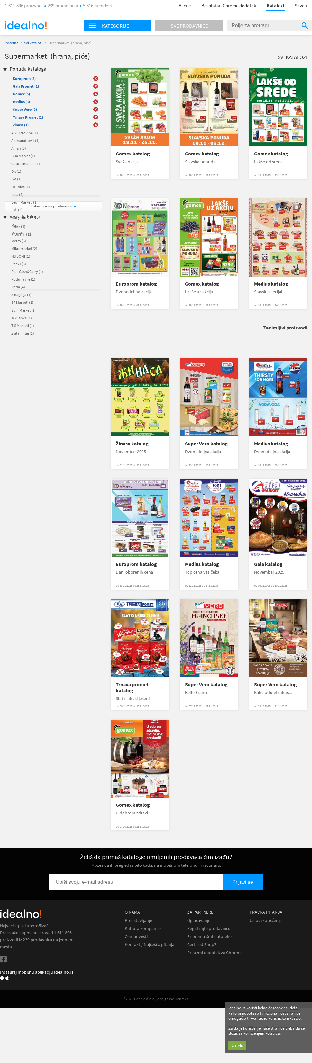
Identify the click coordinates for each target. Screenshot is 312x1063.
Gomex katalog (133, 154)
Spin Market (23, 310)
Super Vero (25, 109)
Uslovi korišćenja (266, 920)
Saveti (301, 6)
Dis (16, 171)
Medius (21, 101)
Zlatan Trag (22, 333)
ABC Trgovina (24, 132)
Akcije (185, 6)
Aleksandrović (25, 140)
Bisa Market (23, 156)
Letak (18, 226)
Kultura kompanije (143, 928)
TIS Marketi (22, 325)
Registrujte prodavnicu (209, 928)
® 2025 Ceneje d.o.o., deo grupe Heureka (156, 999)
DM (16, 179)
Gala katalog (268, 564)
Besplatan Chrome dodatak (228, 6)
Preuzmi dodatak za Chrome (214, 952)
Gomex (21, 94)
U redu (237, 1045)
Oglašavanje (198, 920)
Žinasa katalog (132, 444)
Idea (17, 194)
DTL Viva (20, 186)
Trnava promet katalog (132, 687)
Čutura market (25, 163)
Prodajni (21, 234)
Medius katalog (271, 284)
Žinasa (21, 124)
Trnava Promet (28, 117)
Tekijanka (21, 317)
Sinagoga (21, 294)
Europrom (24, 78)
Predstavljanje (138, 920)
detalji (295, 1008)
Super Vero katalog (206, 444)
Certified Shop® (201, 944)
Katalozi (275, 6)
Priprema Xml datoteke (209, 936)
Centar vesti (136, 936)
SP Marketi (22, 302)
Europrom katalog (136, 284)
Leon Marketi (24, 202)
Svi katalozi (33, 42)
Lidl (17, 209)
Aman (18, 148)
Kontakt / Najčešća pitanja (149, 944)
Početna (11, 42)
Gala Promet (26, 86)
